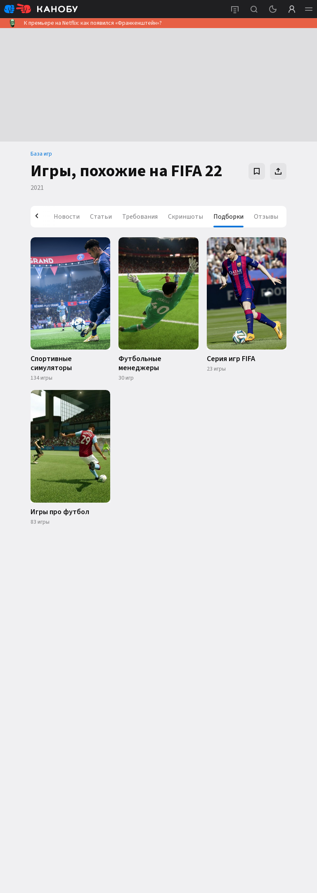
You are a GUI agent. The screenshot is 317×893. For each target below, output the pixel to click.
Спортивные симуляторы (51, 363)
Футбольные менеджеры (139, 363)
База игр (41, 154)
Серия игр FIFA (231, 359)
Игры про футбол (60, 512)
